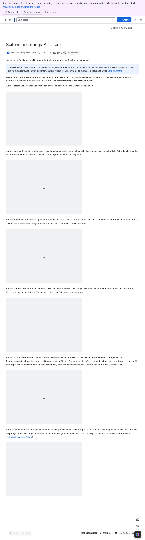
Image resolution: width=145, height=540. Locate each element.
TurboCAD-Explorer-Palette (19, 437)
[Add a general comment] (20, 533)
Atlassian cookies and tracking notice (21, 6)
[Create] (124, 19)
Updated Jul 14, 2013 (121, 27)
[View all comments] (137, 519)
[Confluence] (14, 19)
